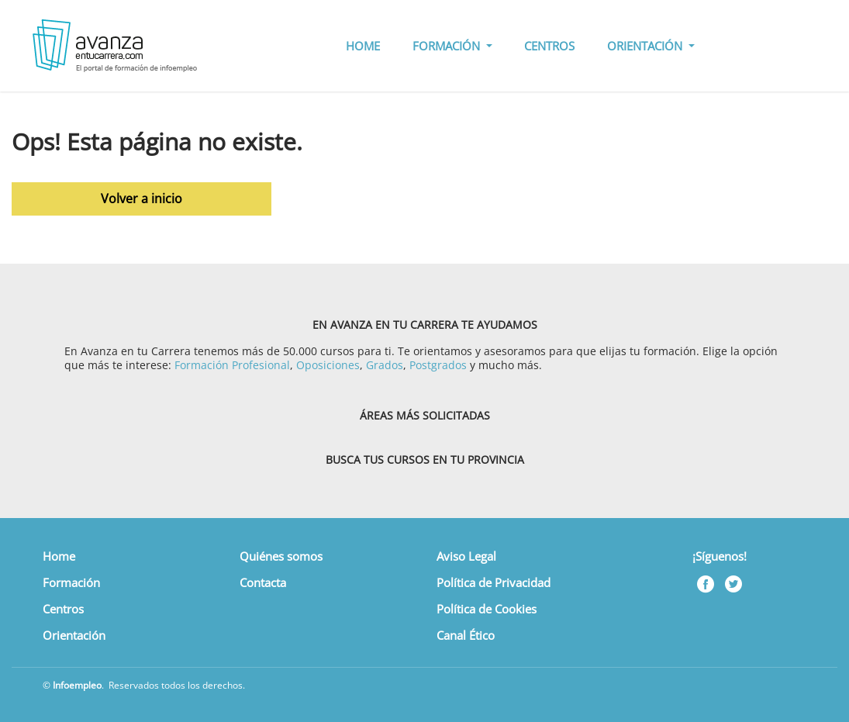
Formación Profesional (232, 365)
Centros (63, 609)
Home (59, 556)
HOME (363, 46)
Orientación (74, 635)
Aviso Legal (466, 556)
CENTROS (549, 46)
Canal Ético (466, 635)
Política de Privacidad (493, 582)
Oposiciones (328, 365)
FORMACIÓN (447, 46)
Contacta (263, 582)
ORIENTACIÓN (646, 46)
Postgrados (438, 365)
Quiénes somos (281, 556)
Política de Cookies (487, 609)
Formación (71, 582)
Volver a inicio (141, 198)
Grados (384, 365)
